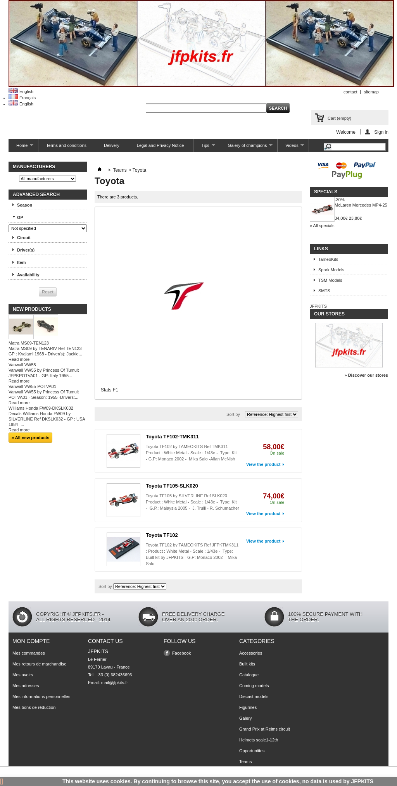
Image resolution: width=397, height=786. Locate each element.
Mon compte (31, 641)
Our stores (329, 314)
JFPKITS (318, 306)
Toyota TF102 (162, 535)
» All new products (30, 437)
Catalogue (249, 674)
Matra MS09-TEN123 (29, 343)
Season (24, 205)
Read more (19, 359)
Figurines (248, 707)
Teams (119, 170)
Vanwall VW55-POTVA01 (32, 386)
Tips (204, 147)
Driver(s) (26, 250)
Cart (339, 118)
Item (21, 262)
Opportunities (251, 750)
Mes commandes (28, 653)
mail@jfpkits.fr (114, 682)
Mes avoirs (22, 674)
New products (32, 309)
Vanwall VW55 (22, 364)
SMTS (324, 290)
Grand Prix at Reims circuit (264, 729)
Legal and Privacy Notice (160, 145)
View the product (263, 464)
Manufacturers (34, 166)
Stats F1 (109, 390)
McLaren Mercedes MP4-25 (361, 205)
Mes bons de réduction (33, 707)
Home (21, 147)
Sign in (381, 131)
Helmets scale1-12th (258, 740)
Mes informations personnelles (41, 696)
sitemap (371, 92)
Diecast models (253, 696)
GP (20, 217)
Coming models (254, 685)
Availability (28, 274)
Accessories (250, 653)
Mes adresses (25, 685)
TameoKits (328, 259)
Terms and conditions (66, 145)
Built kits (247, 664)
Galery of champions (246, 147)
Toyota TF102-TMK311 (172, 437)
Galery (245, 718)
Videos (291, 147)
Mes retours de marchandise (39, 664)
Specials (325, 192)
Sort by (233, 414)
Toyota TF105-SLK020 (172, 486)
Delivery (111, 145)
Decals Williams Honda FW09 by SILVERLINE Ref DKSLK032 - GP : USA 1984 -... (47, 419)
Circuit (24, 237)
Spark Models (331, 269)
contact (350, 92)
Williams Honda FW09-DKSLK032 (41, 408)
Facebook (181, 653)
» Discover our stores (366, 375)
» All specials (322, 225)
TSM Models (330, 280)
